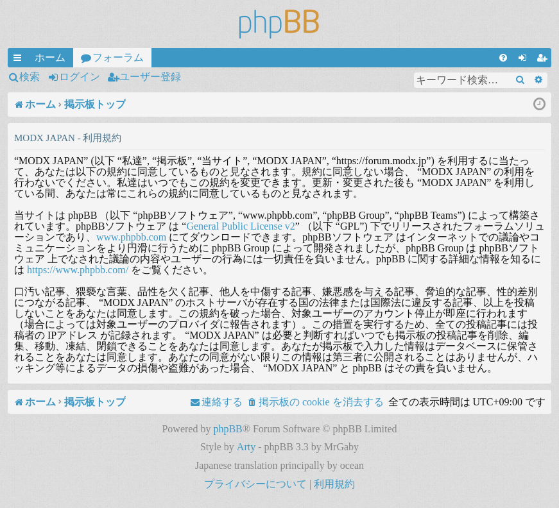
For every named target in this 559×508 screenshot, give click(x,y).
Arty (246, 446)
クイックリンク (20, 59)
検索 (29, 76)
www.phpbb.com (131, 237)
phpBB (227, 428)
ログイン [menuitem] (525, 59)
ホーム (50, 57)
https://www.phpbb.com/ (77, 269)
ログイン (79, 76)
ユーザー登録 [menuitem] (544, 59)
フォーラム (118, 57)
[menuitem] (503, 57)
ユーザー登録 (150, 76)
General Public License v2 (240, 226)
